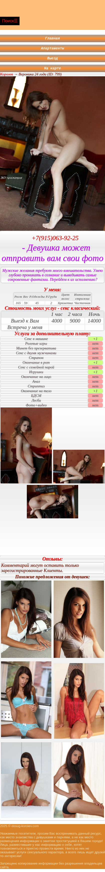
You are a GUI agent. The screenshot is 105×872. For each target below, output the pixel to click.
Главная (52, 38)
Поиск (8, 20)
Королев (6, 77)
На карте (52, 71)
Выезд (52, 60)
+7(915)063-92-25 (55, 241)
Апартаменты (52, 49)
